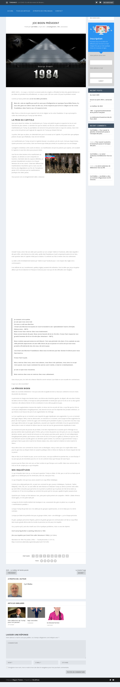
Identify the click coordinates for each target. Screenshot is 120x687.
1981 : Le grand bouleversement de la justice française (100, 116)
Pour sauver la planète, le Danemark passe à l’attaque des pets (100, 136)
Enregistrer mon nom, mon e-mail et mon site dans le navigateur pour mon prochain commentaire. (38, 672)
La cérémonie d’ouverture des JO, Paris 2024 (101, 123)
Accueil (10, 11)
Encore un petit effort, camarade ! (101, 105)
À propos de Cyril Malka (42, 11)
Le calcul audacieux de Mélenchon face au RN (101, 160)
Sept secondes (32, 625)
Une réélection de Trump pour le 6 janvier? (16, 626)
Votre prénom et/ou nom (97, 60)
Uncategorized (51, 32)
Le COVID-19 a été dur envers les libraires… (31, 2)
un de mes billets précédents (38, 104)
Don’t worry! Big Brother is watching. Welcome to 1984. (29, 536)
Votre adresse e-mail (96, 73)
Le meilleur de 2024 (96, 111)
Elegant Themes (18, 685)
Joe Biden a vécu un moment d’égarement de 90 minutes (100, 182)
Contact (59, 11)
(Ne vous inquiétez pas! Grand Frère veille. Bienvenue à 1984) (30, 540)
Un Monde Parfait (53, 628)
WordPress (35, 685)
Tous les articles (23, 11)
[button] (46, 301)
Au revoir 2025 (94, 100)
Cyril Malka (34, 32)
